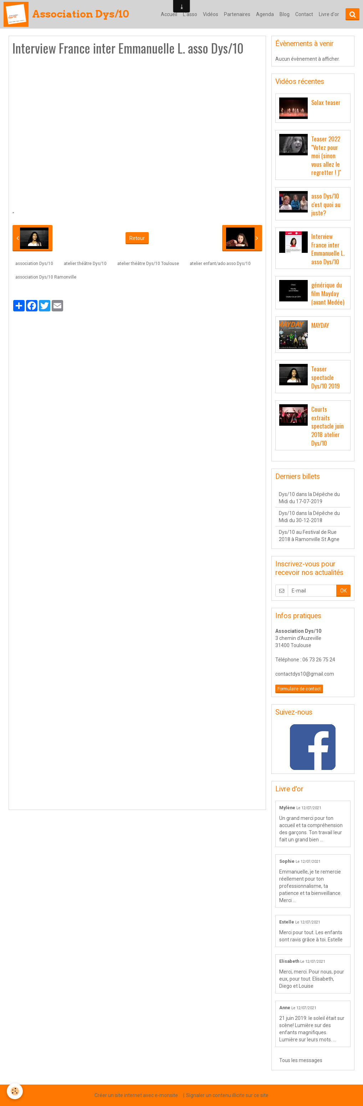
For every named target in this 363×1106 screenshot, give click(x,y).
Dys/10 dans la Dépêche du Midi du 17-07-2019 (309, 497)
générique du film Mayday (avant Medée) (327, 293)
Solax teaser (326, 102)
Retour (137, 238)
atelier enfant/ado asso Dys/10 (220, 263)
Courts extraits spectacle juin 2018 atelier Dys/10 (327, 426)
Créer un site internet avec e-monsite (136, 1095)
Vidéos (210, 14)
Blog (285, 14)
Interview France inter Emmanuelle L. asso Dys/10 (327, 249)
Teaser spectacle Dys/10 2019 (325, 377)
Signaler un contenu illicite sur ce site (227, 1095)
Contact (304, 14)
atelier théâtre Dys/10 (85, 263)
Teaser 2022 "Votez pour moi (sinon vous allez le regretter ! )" (326, 155)
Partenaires (237, 14)
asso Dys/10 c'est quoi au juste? (326, 204)
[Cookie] (15, 1091)
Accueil (169, 14)
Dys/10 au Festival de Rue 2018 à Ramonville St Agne (309, 535)
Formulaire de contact (299, 688)
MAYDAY (320, 325)
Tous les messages (300, 1060)
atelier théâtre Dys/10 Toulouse (148, 263)
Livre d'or (329, 14)
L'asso (190, 14)
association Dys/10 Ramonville (45, 277)
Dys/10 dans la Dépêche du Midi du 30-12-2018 (309, 516)
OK (343, 591)
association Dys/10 (34, 263)
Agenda (265, 14)
